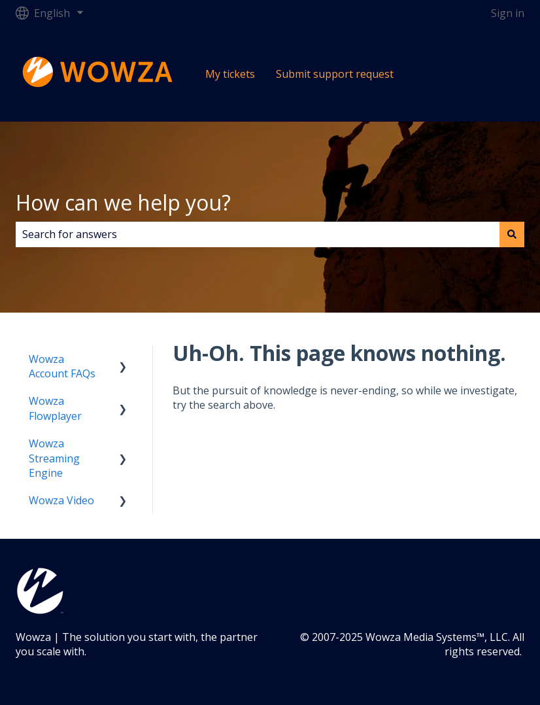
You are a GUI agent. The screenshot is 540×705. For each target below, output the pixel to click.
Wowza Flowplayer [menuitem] (55, 408)
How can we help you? (123, 202)
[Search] (511, 234)
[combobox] (257, 234)
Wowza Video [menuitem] (61, 500)
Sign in (507, 13)
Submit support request (335, 74)
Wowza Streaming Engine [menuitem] (54, 458)
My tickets (230, 74)
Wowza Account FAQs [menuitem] (62, 366)
